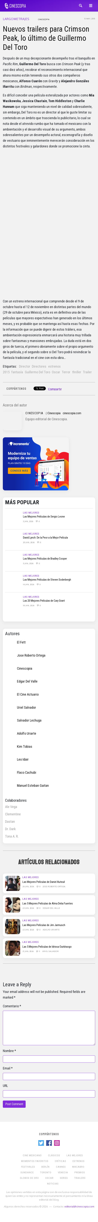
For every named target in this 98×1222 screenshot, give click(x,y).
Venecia (63, 1172)
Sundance (27, 1172)
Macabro (78, 1166)
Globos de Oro (29, 1178)
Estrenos (79, 1161)
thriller (76, 372)
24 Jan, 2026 (28, 886)
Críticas (60, 1161)
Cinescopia (44, 19)
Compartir (55, 389)
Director (24, 366)
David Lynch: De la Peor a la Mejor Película (45, 537)
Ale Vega (11, 807)
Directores (39, 366)
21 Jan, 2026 (28, 951)
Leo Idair (23, 759)
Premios (79, 1172)
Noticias (53, 1183)
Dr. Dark (10, 829)
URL (5, 1086)
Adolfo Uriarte (26, 733)
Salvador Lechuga (29, 720)
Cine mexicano (32, 1155)
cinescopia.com (72, 413)
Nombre (8, 1051)
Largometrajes (16, 19)
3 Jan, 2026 (28, 521)
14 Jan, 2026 (29, 584)
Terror (66, 372)
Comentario (11, 1006)
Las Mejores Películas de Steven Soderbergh (47, 579)
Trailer (87, 372)
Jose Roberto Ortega (31, 655)
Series (64, 1178)
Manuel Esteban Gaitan (33, 785)
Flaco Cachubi (26, 772)
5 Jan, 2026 (28, 563)
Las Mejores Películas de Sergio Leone (44, 516)
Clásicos (54, 1155)
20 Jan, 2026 (29, 542)
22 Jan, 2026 (28, 908)
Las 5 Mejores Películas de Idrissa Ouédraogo (47, 946)
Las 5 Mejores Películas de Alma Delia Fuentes (47, 903)
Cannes (61, 1166)
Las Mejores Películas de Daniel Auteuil (43, 882)
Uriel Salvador (26, 707)
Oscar (56, 372)
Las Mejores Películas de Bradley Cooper (45, 558)
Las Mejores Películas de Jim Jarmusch (43, 925)
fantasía (17, 372)
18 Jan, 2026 (29, 605)
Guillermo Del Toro (37, 372)
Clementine (13, 814)
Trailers (80, 1178)
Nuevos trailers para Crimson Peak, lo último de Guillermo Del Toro (46, 38)
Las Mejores (31, 512)
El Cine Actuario (28, 694)
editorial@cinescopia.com (79, 1206)
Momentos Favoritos (34, 1161)
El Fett (21, 642)
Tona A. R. (11, 836)
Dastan (10, 822)
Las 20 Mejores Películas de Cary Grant (44, 600)
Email (6, 1068)
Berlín (45, 1166)
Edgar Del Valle (27, 681)
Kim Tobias (24, 746)
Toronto (45, 1172)
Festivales (28, 1166)
